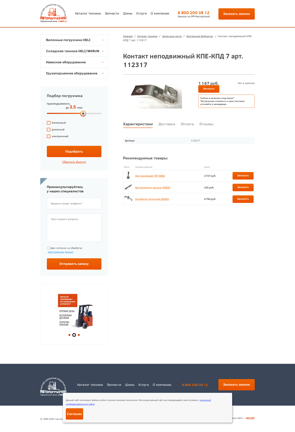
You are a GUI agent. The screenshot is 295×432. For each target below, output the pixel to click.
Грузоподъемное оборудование (75, 73)
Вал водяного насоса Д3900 (152, 187)
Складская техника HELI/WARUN (75, 51)
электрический (60, 136)
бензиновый (59, 123)
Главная (128, 36)
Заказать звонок (236, 13)
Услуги (141, 13)
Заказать (209, 88)
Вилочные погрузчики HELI (75, 39)
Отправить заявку (74, 263)
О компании (160, 13)
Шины (127, 13)
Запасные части (172, 36)
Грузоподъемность (58, 103)
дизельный (58, 129)
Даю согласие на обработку (64, 250)
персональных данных (60, 252)
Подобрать (74, 151)
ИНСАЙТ (250, 418)
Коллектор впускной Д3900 (152, 199)
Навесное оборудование (75, 62)
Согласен (74, 413)
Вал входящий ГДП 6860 (150, 176)
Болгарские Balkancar (199, 36)
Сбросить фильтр (74, 162)
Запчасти (112, 13)
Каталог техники (88, 13)
